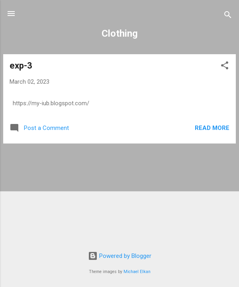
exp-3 (21, 66)
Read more (212, 128)
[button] (224, 67)
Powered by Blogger (119, 255)
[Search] (228, 16)
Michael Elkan (137, 271)
